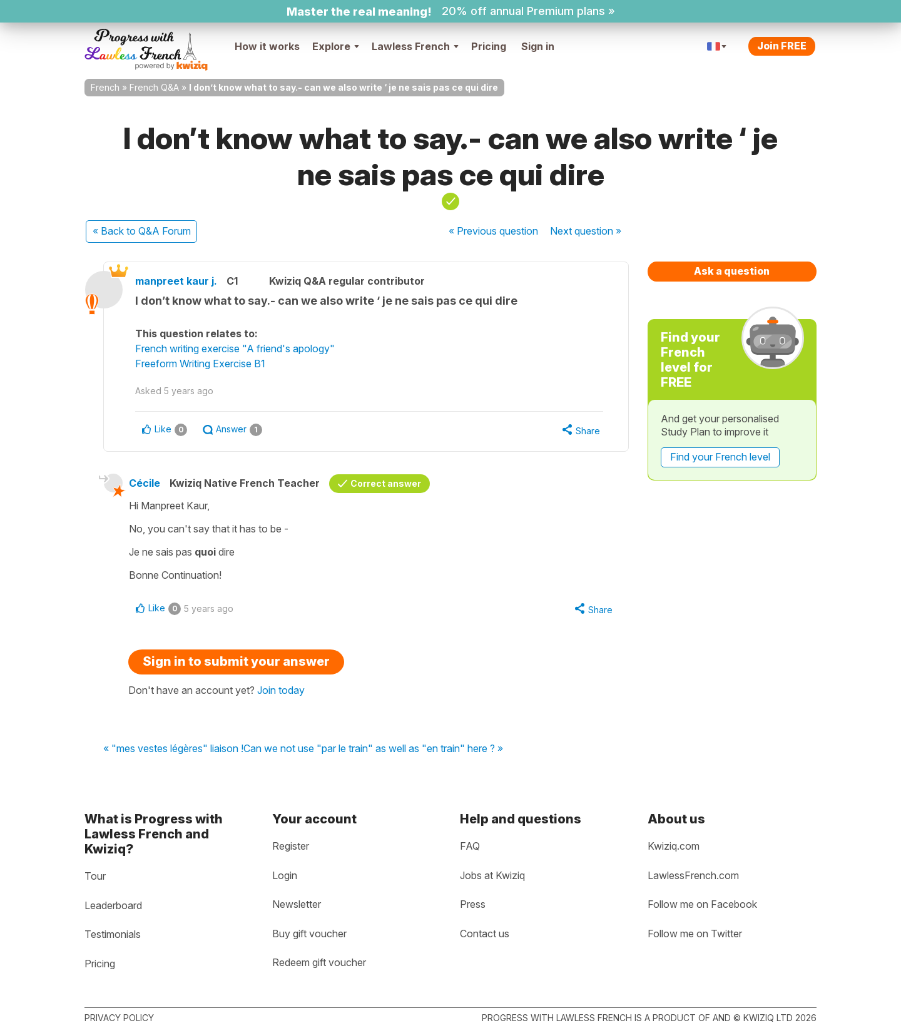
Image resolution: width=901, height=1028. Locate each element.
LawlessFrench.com (693, 875)
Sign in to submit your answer (236, 661)
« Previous (493, 231)
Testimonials (112, 934)
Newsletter (296, 904)
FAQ (470, 846)
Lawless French (415, 46)
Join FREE (782, 45)
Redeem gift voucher (319, 962)
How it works (267, 46)
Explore (335, 46)
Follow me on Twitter (695, 933)
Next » (585, 231)
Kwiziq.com (674, 846)
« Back (142, 231)
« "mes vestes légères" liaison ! (173, 749)
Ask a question (732, 271)
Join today (281, 690)
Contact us (484, 933)
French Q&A (154, 87)
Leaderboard (113, 905)
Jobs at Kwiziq (492, 875)
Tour (95, 876)
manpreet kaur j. (176, 281)
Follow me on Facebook (702, 904)
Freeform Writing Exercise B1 (200, 363)
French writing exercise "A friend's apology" (235, 348)
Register (290, 846)
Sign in (537, 46)
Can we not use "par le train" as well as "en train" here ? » (373, 749)
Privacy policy (119, 1017)
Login (284, 875)
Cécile (144, 483)
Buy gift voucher (309, 933)
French (105, 87)
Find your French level (720, 456)
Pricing (488, 46)
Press (473, 904)
